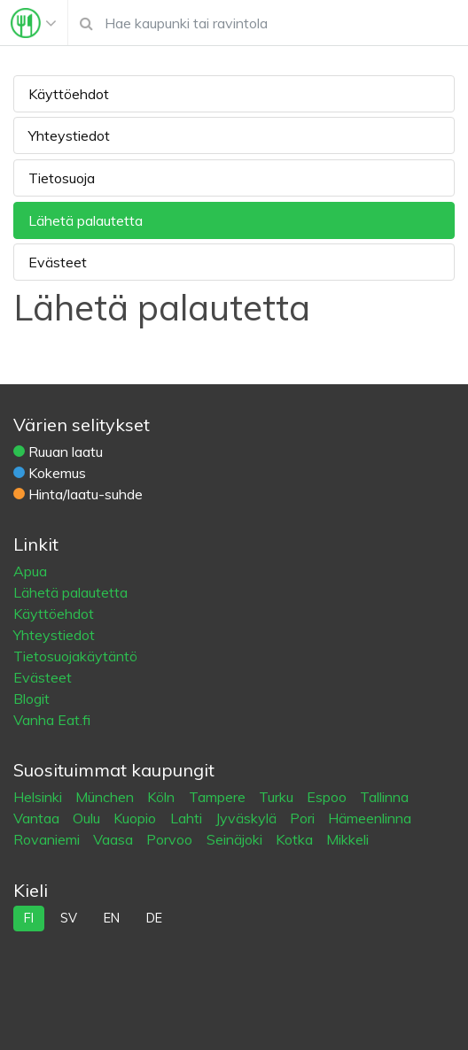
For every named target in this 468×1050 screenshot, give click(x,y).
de (154, 918)
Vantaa (38, 818)
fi (29, 918)
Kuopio (136, 818)
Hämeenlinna (369, 818)
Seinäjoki (236, 839)
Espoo (328, 797)
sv (68, 918)
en (112, 918)
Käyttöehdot (68, 94)
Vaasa (114, 839)
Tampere (219, 797)
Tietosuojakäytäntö (75, 656)
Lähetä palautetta (85, 220)
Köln (162, 797)
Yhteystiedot (69, 135)
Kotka (296, 839)
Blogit (31, 698)
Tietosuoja (61, 178)
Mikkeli (347, 839)
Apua (30, 571)
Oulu (88, 818)
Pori (304, 818)
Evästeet (57, 262)
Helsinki (39, 797)
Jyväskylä (247, 818)
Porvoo (171, 839)
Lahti (188, 818)
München (106, 797)
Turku (278, 797)
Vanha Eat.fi (51, 720)
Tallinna (384, 797)
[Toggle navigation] (33, 23)
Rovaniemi (48, 839)
